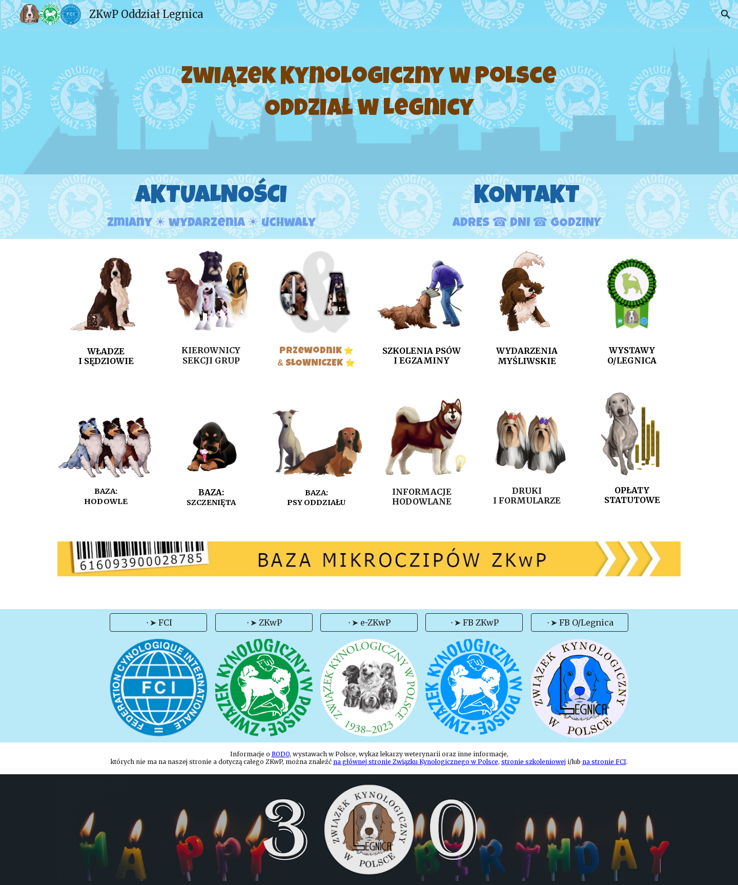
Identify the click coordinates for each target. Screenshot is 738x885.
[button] (725, 14)
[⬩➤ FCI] (158, 622)
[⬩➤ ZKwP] (264, 622)
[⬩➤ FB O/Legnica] (579, 622)
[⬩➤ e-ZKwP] (369, 622)
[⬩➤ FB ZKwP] (474, 622)
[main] (369, 87)
